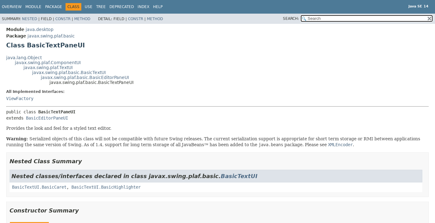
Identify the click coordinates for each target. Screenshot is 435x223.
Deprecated (121, 7)
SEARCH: (291, 18)
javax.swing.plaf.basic (51, 35)
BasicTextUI (239, 176)
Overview (12, 7)
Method (82, 19)
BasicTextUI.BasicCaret (39, 187)
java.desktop (39, 29)
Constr (62, 19)
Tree (101, 7)
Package (53, 7)
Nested (29, 19)
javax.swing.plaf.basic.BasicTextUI (69, 72)
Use (88, 7)
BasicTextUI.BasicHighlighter (106, 187)
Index (143, 7)
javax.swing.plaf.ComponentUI (48, 62)
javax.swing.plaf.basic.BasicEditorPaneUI (85, 77)
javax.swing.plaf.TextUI (48, 67)
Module (33, 7)
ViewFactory (19, 98)
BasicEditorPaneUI (47, 118)
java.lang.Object (24, 57)
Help (158, 7)
